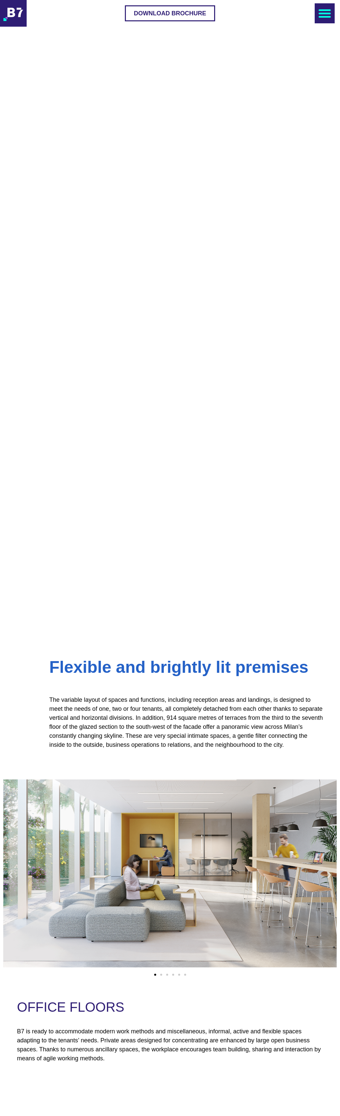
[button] (170, 13)
